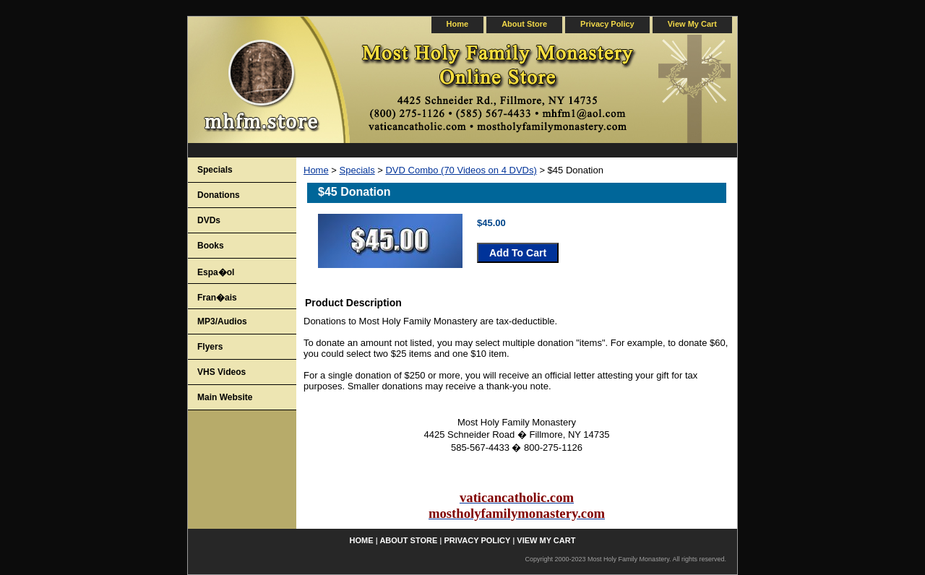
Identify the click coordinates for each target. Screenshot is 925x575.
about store (524, 24)
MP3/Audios (222, 321)
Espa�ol (215, 272)
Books (210, 246)
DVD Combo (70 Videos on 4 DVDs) (460, 170)
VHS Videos (221, 372)
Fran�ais (217, 298)
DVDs (208, 220)
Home (316, 170)
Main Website (224, 397)
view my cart (692, 24)
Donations (218, 195)
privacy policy (607, 24)
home (458, 24)
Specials (357, 170)
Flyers (210, 347)
